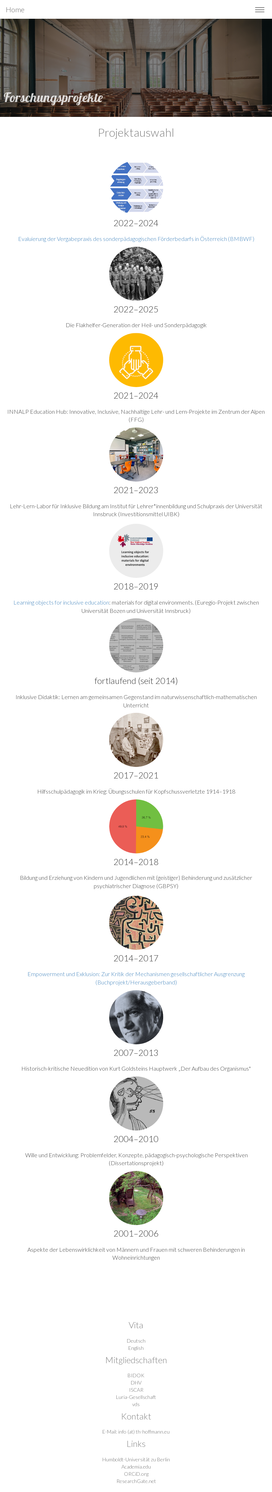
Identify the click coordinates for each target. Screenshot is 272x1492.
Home (15, 9)
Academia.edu (136, 1467)
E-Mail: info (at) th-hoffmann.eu (136, 1432)
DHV (136, 1382)
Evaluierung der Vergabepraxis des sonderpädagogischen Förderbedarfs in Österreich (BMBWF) (136, 238)
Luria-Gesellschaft (136, 1397)
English (136, 1348)
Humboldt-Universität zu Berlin (136, 1459)
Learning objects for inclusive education (61, 602)
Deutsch (136, 1341)
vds (136, 1404)
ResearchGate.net (136, 1481)
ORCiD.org (136, 1474)
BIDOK (136, 1375)
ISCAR (136, 1390)
